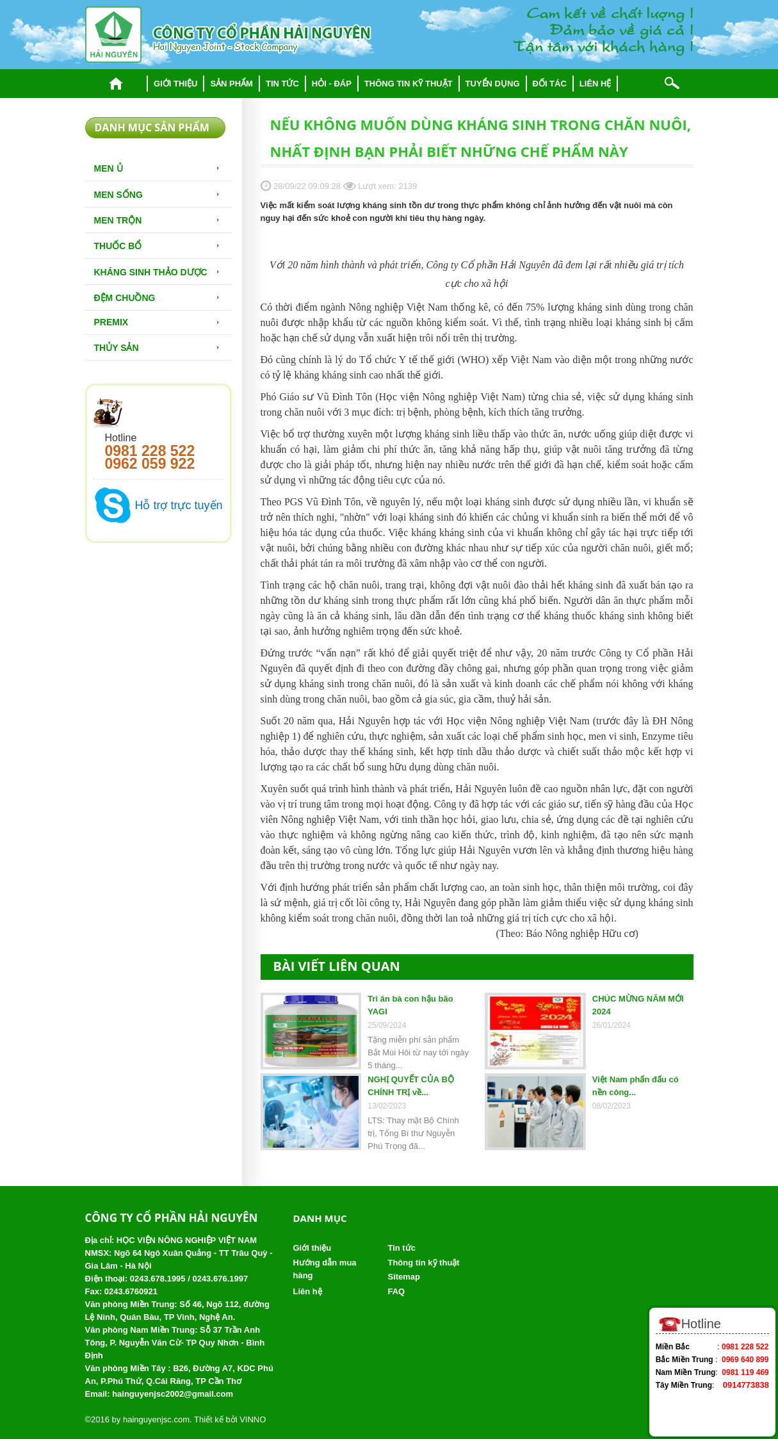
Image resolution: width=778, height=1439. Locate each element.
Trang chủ (116, 83)
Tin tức (282, 83)
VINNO (252, 1419)
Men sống (118, 195)
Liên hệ (595, 83)
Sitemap (403, 1276)
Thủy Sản (116, 348)
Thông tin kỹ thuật (408, 83)
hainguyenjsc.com (156, 1419)
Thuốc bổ (118, 246)
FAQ (396, 1291)
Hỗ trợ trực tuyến (179, 505)
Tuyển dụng (493, 83)
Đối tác (550, 83)
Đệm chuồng (125, 298)
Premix (111, 322)
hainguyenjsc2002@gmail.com (172, 1394)
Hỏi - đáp (332, 83)
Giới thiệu (175, 83)
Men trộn (118, 220)
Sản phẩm (231, 83)
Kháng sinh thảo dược (150, 272)
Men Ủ (108, 168)
